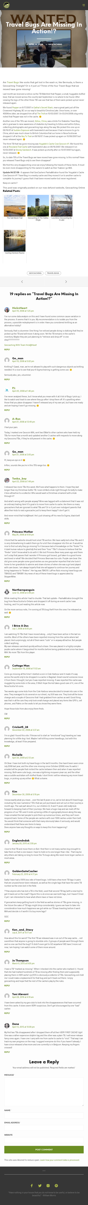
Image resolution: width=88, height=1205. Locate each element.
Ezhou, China (41, 121)
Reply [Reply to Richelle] (7, 783)
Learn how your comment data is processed (59, 1160)
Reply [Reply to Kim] (7, 832)
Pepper (15, 107)
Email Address (12, 1123)
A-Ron (16, 419)
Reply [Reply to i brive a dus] (7, 657)
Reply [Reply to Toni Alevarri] (7, 1013)
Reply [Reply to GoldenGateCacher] (7, 921)
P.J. (14, 388)
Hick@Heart (19, 308)
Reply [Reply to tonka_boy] (7, 523)
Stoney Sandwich (23, 150)
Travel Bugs (13, 82)
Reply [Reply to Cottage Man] (7, 719)
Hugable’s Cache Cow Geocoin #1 (54, 144)
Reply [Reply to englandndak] (7, 863)
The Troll (41, 113)
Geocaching (55, 45)
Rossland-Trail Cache (18, 147)
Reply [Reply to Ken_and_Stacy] (7, 952)
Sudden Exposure (22, 130)
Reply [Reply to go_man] (7, 380)
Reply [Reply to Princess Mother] (7, 581)
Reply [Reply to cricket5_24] (7, 746)
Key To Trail (26, 136)
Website (8, 1135)
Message (9, 1075)
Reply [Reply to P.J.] (7, 410)
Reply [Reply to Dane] (7, 1052)
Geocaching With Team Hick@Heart (20, 345)
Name (8, 1110)
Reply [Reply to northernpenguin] (7, 617)
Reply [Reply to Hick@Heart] (7, 350)
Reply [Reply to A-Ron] (7, 443)
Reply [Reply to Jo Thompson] (7, 986)
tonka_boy (19, 478)
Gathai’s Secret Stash (43, 107)
